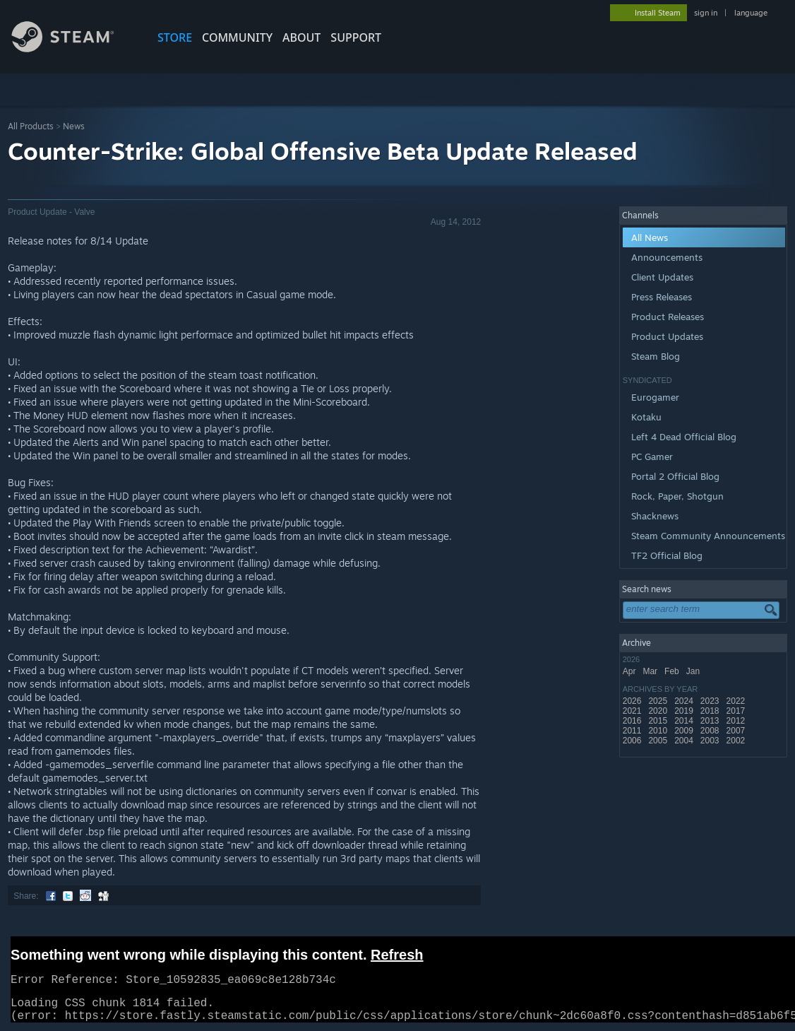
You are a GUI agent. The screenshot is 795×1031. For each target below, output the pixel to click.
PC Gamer (652, 456)
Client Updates (662, 277)
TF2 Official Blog (667, 555)
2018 (711, 711)
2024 (684, 701)
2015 (658, 721)
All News (649, 237)
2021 (633, 711)
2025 (658, 701)
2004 (684, 741)
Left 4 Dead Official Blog (683, 436)
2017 (737, 711)
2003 (711, 741)
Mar (650, 671)
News (74, 126)
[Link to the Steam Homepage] (73, 48)
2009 (684, 731)
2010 (658, 731)
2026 (633, 701)
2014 (684, 721)
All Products (31, 126)
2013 (711, 721)
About (301, 37)
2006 (633, 741)
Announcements (667, 257)
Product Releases (667, 316)
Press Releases (661, 296)
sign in (705, 13)
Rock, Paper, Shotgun (677, 496)
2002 (737, 741)
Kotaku (646, 417)
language (750, 13)
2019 (684, 711)
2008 (711, 731)
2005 (658, 741)
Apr (630, 671)
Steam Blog (655, 356)
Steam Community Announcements (708, 535)
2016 (633, 721)
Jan (694, 671)
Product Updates (667, 336)
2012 (737, 721)
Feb (672, 671)
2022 (737, 701)
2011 (633, 731)
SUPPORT (355, 37)
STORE (174, 37)
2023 (711, 701)
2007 (737, 731)
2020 (658, 711)
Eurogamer (655, 397)
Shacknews (655, 516)
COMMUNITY (237, 37)
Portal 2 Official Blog (675, 476)
